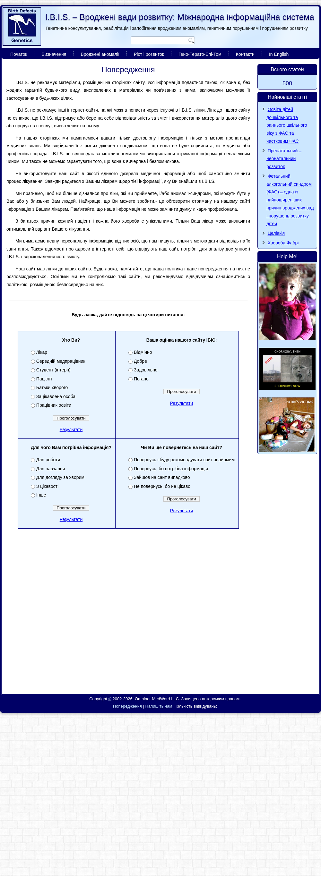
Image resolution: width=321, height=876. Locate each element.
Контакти (245, 54)
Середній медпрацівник (60, 361)
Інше (41, 495)
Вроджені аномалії (100, 54)
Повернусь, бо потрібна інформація (171, 468)
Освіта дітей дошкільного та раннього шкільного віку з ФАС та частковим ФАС (286, 125)
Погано (141, 378)
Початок (18, 54)
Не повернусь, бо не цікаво (162, 486)
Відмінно (143, 352)
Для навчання (50, 468)
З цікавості (47, 486)
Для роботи (48, 459)
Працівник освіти (53, 405)
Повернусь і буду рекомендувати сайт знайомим (184, 459)
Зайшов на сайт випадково (162, 477)
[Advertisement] (60, 626)
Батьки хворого (52, 387)
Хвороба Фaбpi (283, 242)
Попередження (127, 706)
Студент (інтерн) (53, 369)
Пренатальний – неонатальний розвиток (283, 158)
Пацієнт (44, 378)
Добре (140, 361)
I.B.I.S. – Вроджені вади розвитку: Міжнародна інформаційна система (179, 17)
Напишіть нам (158, 706)
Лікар (41, 352)
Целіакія (276, 233)
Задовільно (146, 369)
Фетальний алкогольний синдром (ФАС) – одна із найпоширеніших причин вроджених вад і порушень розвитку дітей (290, 200)
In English (279, 54)
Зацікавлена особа (55, 396)
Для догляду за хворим (60, 477)
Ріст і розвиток (149, 54)
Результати (71, 429)
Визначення (53, 54)
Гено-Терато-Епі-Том (199, 54)
